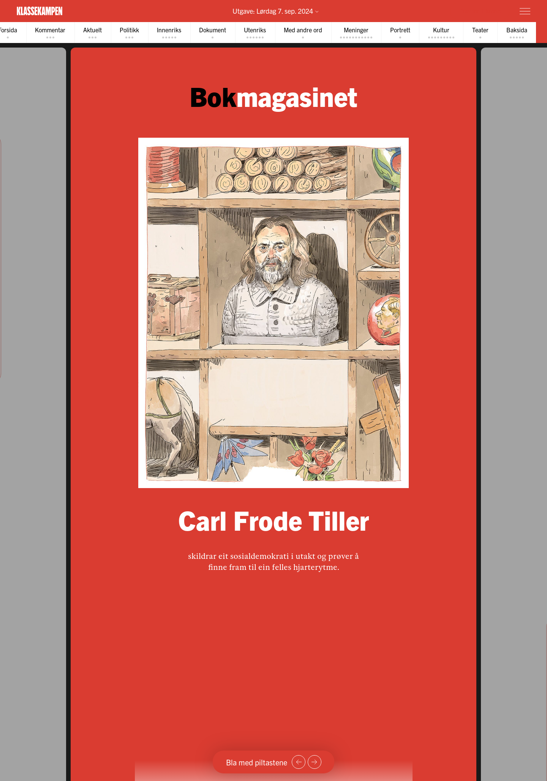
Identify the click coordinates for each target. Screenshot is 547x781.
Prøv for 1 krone (480, 10)
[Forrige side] (298, 762)
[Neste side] (314, 762)
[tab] (53, 33)
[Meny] (525, 11)
